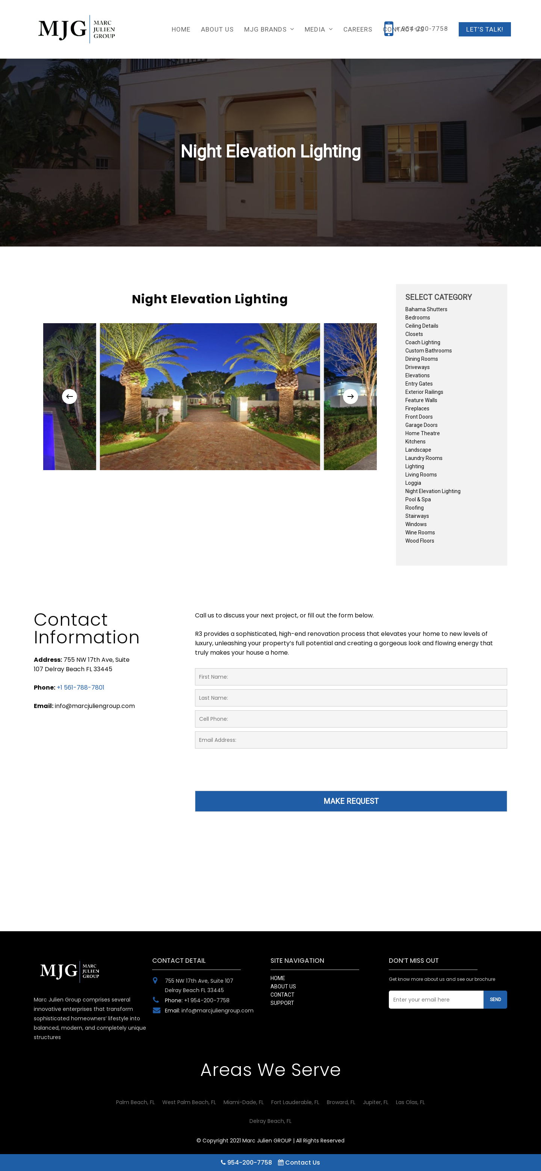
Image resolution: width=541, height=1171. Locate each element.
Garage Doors (421, 425)
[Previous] (69, 396)
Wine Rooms (420, 532)
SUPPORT (282, 1003)
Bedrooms (417, 317)
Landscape (418, 449)
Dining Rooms (421, 359)
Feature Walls (421, 400)
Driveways (417, 367)
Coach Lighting (422, 342)
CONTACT (282, 994)
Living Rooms (421, 474)
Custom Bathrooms (428, 350)
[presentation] (252, 774)
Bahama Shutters (426, 309)
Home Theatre (422, 433)
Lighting (414, 466)
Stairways (417, 516)
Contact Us (299, 1162)
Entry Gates (419, 383)
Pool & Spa (418, 499)
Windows (416, 524)
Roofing (414, 507)
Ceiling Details (421, 325)
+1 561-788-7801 (80, 687)
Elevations (417, 375)
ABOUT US (283, 986)
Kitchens (415, 441)
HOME (277, 978)
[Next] (350, 396)
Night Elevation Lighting (433, 491)
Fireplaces (417, 408)
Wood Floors (419, 540)
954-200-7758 (246, 1162)
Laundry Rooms (424, 458)
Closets (414, 334)
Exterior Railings (424, 392)
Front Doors (419, 416)
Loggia (413, 483)
